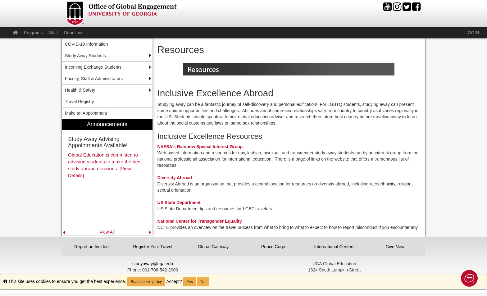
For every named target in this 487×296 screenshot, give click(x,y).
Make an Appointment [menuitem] (86, 113)
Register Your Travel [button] (152, 246)
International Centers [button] (334, 246)
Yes (190, 282)
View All (107, 232)
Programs (33, 32)
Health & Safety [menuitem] (80, 90)
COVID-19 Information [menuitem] (86, 44)
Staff (53, 32)
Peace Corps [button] (273, 246)
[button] (469, 278)
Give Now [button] (394, 246)
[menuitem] (107, 177)
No (203, 282)
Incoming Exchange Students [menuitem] (93, 67)
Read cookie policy (146, 282)
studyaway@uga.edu (152, 263)
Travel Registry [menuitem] (79, 101)
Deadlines (73, 32)
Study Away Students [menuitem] (85, 55)
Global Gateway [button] (213, 246)
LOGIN (472, 32)
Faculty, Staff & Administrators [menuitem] (94, 78)
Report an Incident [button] (92, 246)
